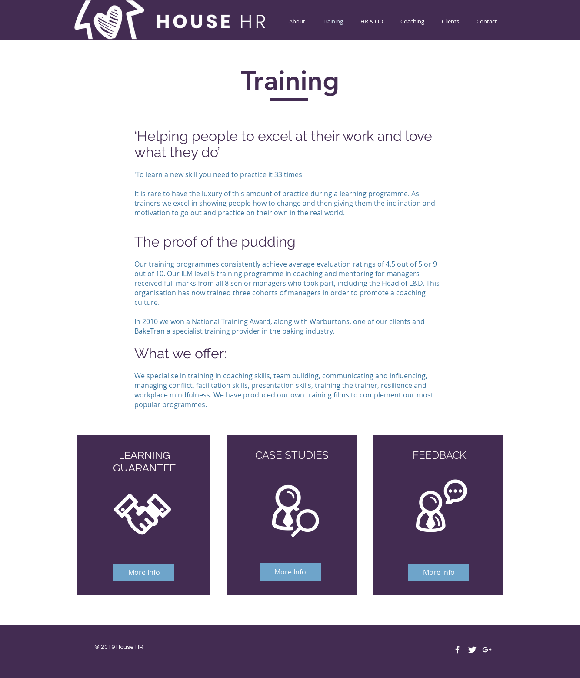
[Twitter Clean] (472, 650)
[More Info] (143, 572)
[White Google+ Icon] (487, 650)
